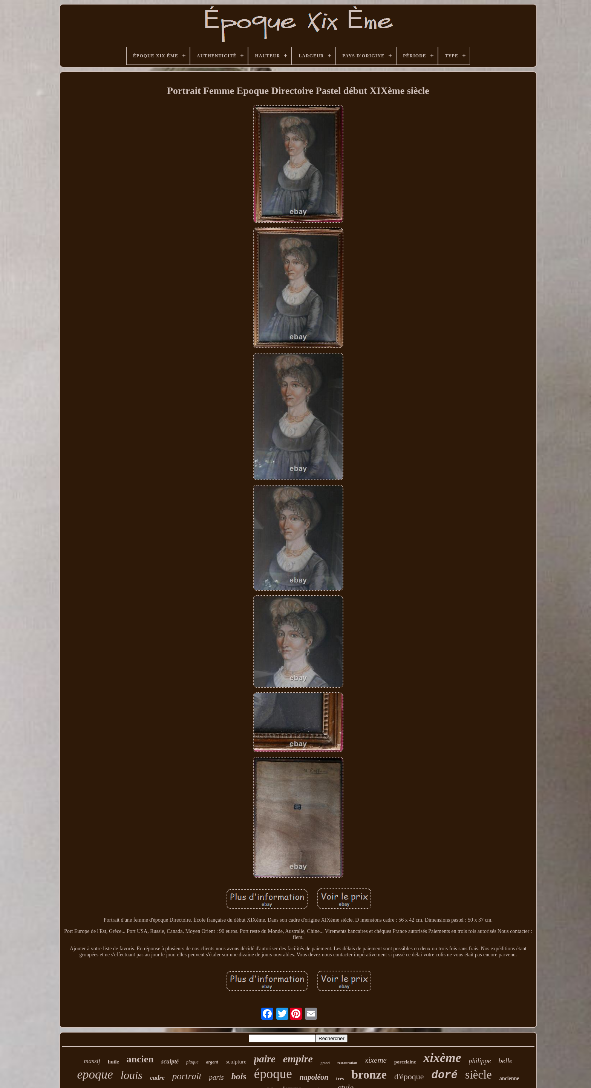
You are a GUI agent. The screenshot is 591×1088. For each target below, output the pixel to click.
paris (216, 1077)
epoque (95, 1074)
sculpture (236, 1062)
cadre (157, 1077)
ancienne (509, 1078)
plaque (192, 1062)
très (340, 1078)
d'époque (409, 1076)
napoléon (314, 1077)
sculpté (170, 1061)
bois (239, 1076)
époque (273, 1073)
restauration (347, 1063)
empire (298, 1059)
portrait (187, 1076)
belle (506, 1061)
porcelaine (405, 1062)
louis (131, 1075)
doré (444, 1075)
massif (92, 1061)
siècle (478, 1074)
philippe (480, 1061)
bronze (369, 1074)
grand (325, 1062)
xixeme (376, 1060)
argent (212, 1062)
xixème (442, 1058)
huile (113, 1062)
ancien (140, 1059)
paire (265, 1059)
